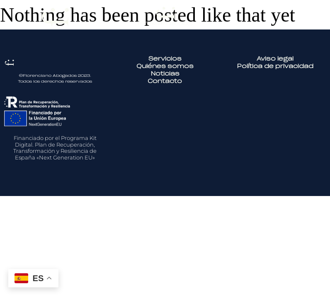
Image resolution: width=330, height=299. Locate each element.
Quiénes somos (165, 66)
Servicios (165, 59)
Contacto (165, 81)
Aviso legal (275, 59)
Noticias (165, 74)
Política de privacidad (275, 66)
